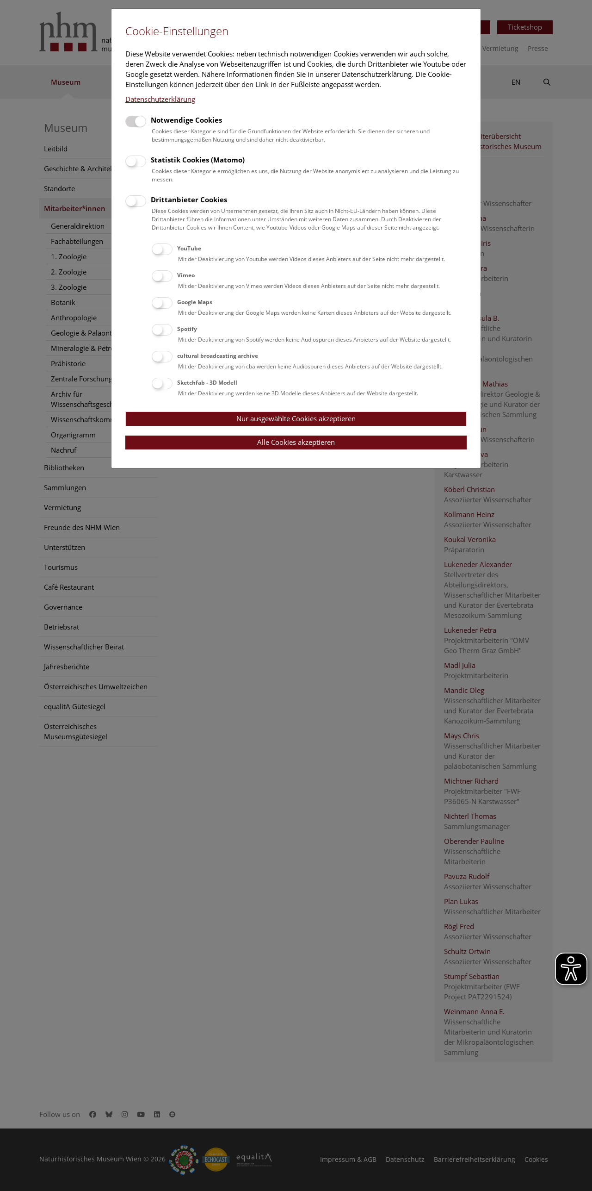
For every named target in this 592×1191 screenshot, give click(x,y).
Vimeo (186, 275)
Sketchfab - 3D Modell (207, 383)
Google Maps (194, 302)
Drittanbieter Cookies (189, 199)
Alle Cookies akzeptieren (296, 442)
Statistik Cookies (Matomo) (198, 159)
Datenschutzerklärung (160, 99)
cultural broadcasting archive (217, 356)
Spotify (187, 329)
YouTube (189, 248)
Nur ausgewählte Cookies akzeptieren (296, 418)
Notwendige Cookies (186, 120)
